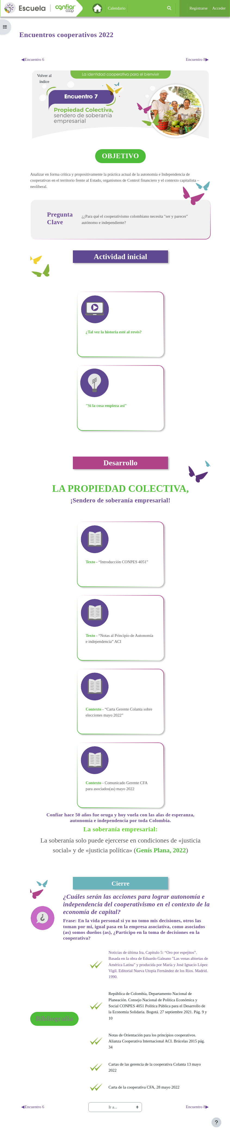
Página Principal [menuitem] (106, 8)
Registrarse (198, 8)
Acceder (219, 8)
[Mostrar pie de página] (216, 1122)
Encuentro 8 (197, 60)
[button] (169, 8)
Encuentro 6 (32, 60)
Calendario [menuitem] (116, 8)
